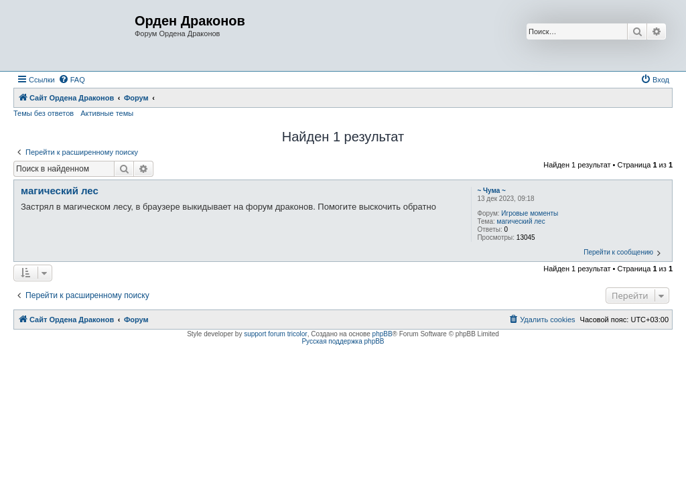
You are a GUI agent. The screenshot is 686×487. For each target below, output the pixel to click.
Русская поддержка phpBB (342, 341)
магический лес (521, 221)
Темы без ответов (43, 113)
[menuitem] (71, 80)
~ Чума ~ (491, 190)
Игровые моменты (529, 213)
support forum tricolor (275, 334)
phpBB (382, 334)
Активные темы (106, 113)
